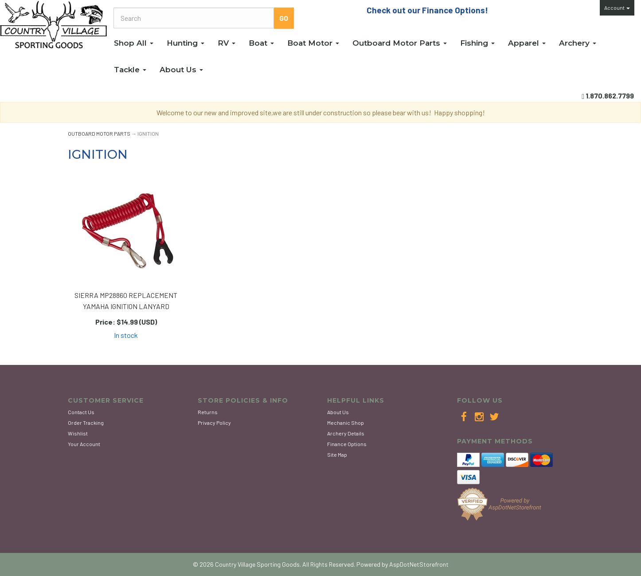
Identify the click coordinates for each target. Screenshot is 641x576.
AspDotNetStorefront (419, 564)
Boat (261, 43)
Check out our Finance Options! (427, 10)
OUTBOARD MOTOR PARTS (99, 133)
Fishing (477, 43)
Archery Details (345, 433)
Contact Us (81, 412)
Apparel (527, 43)
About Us (181, 69)
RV (226, 43)
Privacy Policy (214, 422)
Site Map (337, 454)
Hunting (185, 43)
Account (617, 7)
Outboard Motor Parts (399, 43)
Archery (577, 43)
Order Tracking (86, 422)
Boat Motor (313, 43)
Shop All (133, 43)
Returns (208, 412)
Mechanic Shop (345, 422)
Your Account (84, 444)
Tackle (130, 69)
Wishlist (78, 433)
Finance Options (347, 444)
